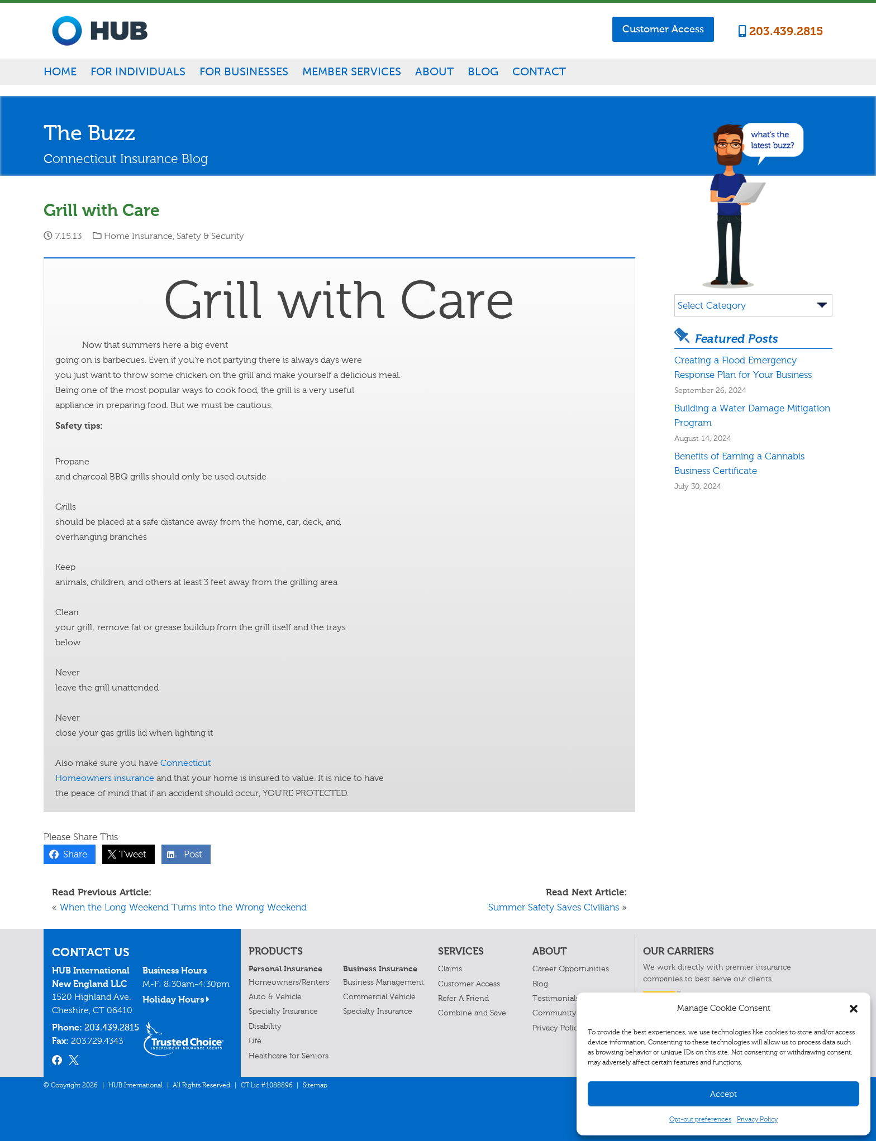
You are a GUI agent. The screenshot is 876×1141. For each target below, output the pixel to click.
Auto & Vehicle (275, 996)
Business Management (383, 982)
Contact (539, 71)
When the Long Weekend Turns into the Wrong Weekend (183, 907)
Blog (483, 71)
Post (190, 854)
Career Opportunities (570, 969)
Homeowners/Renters (289, 982)
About (434, 71)
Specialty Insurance (283, 1011)
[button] (853, 1008)
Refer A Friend (463, 998)
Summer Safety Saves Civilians (553, 907)
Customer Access (663, 29)
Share (72, 854)
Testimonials (555, 998)
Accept (723, 1094)
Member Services (351, 71)
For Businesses (243, 71)
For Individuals (138, 71)
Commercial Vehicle (379, 996)
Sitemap (315, 1085)
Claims (450, 969)
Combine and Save (472, 1013)
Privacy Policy (757, 1119)
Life (255, 1041)
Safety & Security (210, 236)
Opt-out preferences (700, 1119)
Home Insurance (138, 236)
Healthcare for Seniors (288, 1056)
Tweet (129, 854)
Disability (265, 1026)
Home (60, 71)
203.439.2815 (781, 31)
